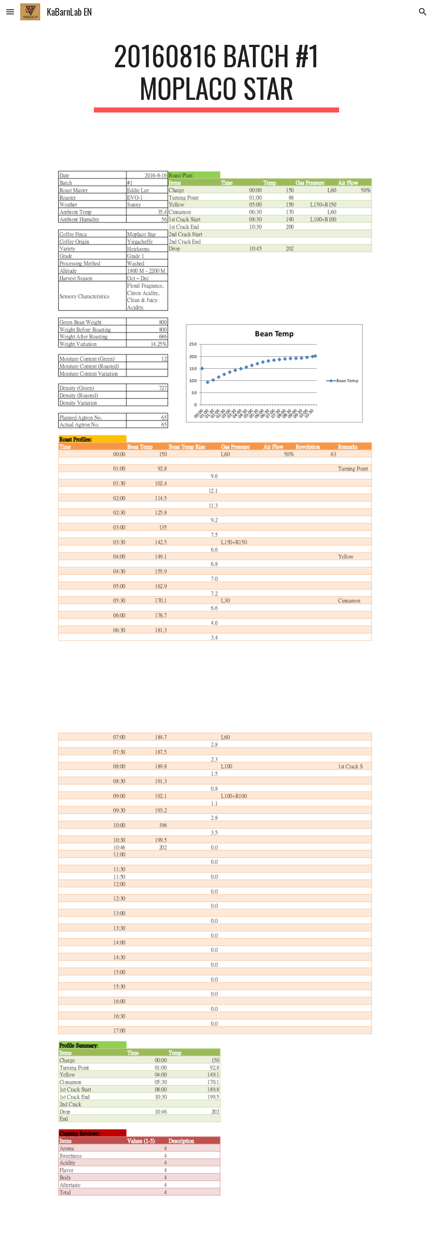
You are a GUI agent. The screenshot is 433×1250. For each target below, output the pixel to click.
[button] (10, 11)
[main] (216, 76)
